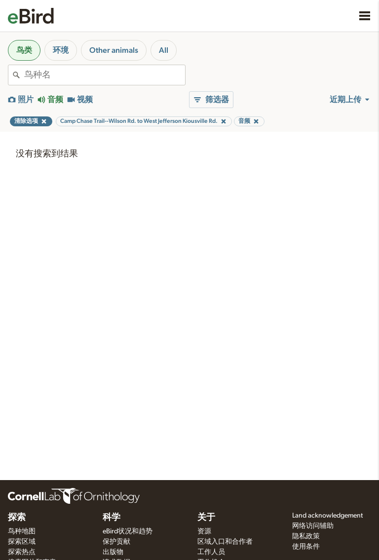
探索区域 (22, 541)
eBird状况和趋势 (127, 531)
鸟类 (24, 50)
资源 (204, 531)
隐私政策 (306, 536)
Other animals (113, 50)
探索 (17, 517)
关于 (206, 517)
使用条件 (306, 546)
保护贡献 (116, 541)
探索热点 (22, 552)
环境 (61, 50)
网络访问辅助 (313, 526)
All (163, 50)
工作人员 (211, 552)
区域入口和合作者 (225, 541)
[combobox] (104, 75)
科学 (111, 517)
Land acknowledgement (327, 515)
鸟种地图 (22, 531)
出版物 (113, 552)
